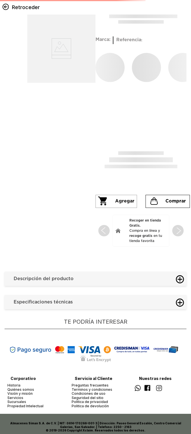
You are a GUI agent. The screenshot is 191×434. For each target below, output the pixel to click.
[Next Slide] (178, 231)
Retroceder (26, 7)
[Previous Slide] (104, 231)
